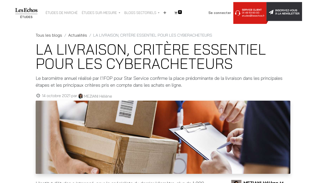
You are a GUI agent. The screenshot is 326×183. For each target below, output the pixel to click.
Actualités (77, 35)
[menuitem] (62, 13)
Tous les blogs (49, 35)
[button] (164, 13)
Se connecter (219, 13)
